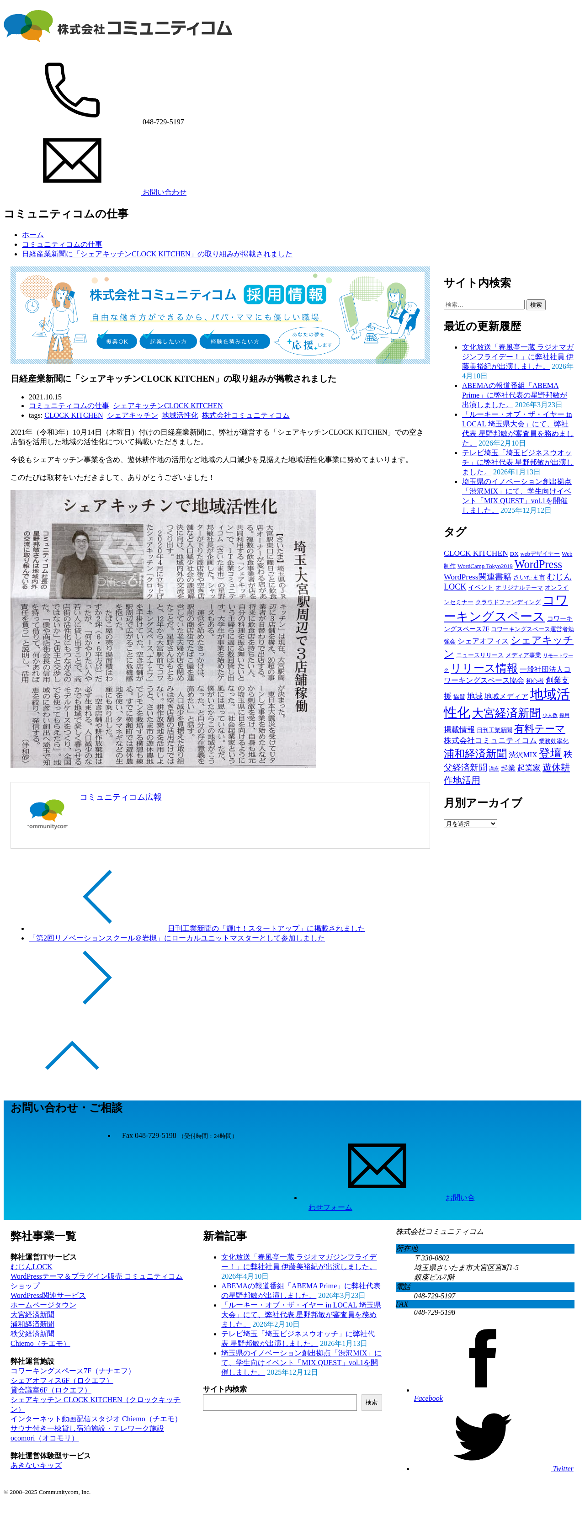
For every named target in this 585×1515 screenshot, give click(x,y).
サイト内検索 (225, 1389)
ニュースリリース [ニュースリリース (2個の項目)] (480, 655)
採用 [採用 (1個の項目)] (564, 715)
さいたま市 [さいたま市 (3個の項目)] (529, 577)
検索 (372, 1402)
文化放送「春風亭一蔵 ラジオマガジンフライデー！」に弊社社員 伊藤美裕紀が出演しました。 (518, 356)
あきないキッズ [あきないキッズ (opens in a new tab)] (36, 1465)
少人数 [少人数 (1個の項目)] (550, 715)
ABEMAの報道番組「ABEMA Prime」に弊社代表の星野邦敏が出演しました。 (514, 395)
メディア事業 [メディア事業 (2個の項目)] (523, 655)
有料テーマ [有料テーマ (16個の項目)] (539, 728)
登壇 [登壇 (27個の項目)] (550, 753)
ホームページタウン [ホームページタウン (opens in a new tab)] (43, 1305)
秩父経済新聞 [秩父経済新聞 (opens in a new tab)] (32, 1334)
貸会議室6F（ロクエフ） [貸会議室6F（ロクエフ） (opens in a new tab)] (51, 1390)
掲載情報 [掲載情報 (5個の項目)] (459, 729)
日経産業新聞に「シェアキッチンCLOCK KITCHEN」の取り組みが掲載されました (157, 254)
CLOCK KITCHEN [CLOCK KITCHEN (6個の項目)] (476, 553)
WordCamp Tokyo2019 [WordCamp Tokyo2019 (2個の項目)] (485, 566)
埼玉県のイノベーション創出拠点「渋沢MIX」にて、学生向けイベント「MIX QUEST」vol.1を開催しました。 (301, 1362)
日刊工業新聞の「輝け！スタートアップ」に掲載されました (266, 928)
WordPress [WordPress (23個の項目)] (538, 564)
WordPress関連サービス (48, 1295)
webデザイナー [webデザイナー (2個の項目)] (540, 553)
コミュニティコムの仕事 (62, 244)
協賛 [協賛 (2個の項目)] (459, 696)
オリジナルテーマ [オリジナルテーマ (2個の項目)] (519, 587)
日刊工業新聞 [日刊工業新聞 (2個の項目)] (494, 730)
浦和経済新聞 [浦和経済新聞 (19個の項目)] (475, 754)
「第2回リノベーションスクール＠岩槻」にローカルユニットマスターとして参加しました (177, 938)
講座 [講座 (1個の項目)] (494, 768)
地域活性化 (180, 415)
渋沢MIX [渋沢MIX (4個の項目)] (523, 755)
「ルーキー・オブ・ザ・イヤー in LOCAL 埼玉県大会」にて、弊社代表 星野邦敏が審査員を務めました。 (301, 1314)
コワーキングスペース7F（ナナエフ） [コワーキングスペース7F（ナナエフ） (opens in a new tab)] (73, 1371)
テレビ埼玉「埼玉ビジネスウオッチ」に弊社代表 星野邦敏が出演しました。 (518, 462)
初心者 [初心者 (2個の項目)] (535, 680)
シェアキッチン (132, 415)
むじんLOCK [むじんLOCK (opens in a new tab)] (32, 1266)
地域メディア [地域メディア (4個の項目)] (506, 696)
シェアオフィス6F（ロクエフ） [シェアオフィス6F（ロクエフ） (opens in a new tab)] (62, 1380)
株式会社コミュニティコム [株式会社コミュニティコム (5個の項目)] (490, 740)
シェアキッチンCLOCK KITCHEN (168, 405)
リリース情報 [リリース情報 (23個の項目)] (484, 668)
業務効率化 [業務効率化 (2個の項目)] (554, 741)
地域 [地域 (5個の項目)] (475, 696)
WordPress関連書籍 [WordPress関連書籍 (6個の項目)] (477, 576)
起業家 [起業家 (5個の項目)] (529, 768)
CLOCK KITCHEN (73, 415)
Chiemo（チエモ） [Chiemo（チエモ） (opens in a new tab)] (40, 1343)
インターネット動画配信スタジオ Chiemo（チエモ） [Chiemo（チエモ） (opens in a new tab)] (96, 1419)
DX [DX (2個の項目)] (514, 553)
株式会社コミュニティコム (246, 415)
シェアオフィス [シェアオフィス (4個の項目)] (483, 641)
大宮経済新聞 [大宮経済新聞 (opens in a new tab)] (32, 1314)
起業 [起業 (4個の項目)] (508, 768)
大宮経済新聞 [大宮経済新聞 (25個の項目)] (506, 713)
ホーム (33, 235)
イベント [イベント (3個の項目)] (481, 587)
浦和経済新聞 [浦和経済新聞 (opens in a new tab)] (32, 1324)
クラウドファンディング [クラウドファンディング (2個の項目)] (508, 602)
